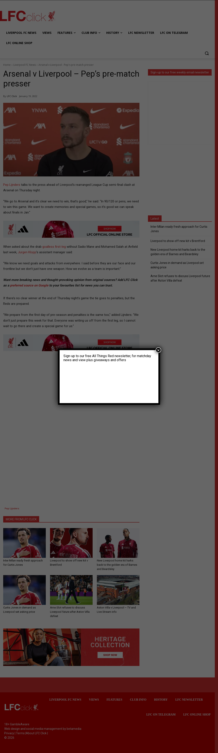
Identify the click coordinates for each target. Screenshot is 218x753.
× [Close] (158, 350)
